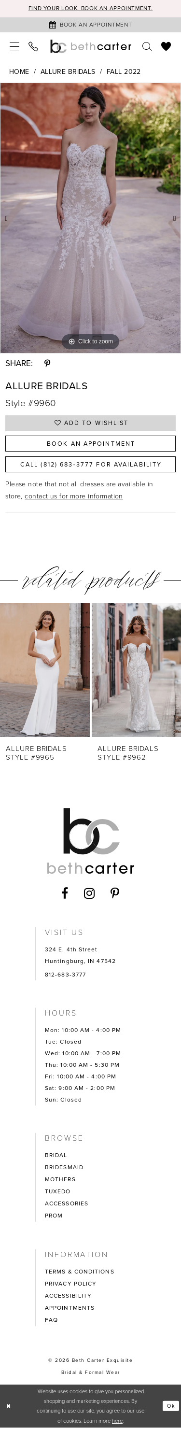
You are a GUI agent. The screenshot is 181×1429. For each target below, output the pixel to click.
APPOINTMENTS (70, 1309)
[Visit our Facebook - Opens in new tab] (65, 895)
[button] (14, 46)
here (117, 1422)
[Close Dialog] (8, 1407)
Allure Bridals (68, 72)
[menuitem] (14, 46)
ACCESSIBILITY (68, 1297)
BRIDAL (56, 1156)
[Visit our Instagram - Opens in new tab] (89, 895)
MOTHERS (60, 1180)
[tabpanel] (90, 218)
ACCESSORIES (66, 1205)
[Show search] (147, 46)
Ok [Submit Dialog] (171, 1407)
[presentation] (45, 671)
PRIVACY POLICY (71, 1285)
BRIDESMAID (64, 1168)
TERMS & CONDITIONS (79, 1273)
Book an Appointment (91, 444)
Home (19, 72)
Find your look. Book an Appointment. (90, 8)
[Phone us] (33, 46)
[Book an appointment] (90, 24)
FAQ (51, 1321)
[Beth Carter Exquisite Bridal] (90, 46)
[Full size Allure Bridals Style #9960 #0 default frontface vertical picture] (90, 218)
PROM (54, 1217)
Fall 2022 (124, 72)
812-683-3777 (65, 976)
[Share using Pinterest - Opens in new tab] (47, 364)
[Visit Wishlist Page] (166, 46)
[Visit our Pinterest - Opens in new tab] (115, 895)
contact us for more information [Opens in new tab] (74, 498)
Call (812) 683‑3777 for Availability (90, 465)
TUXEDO (58, 1192)
